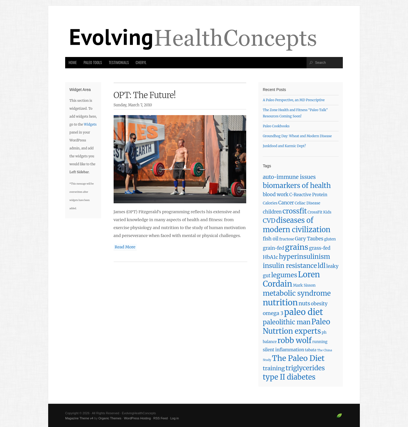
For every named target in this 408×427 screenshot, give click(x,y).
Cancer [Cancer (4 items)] (286, 203)
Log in (174, 418)
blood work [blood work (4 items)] (275, 195)
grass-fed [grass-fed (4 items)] (319, 248)
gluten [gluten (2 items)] (330, 239)
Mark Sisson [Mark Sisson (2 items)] (304, 285)
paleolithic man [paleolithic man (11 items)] (287, 322)
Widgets (90, 124)
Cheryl (141, 62)
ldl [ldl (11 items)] (322, 266)
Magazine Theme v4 (79, 418)
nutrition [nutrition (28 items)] (280, 302)
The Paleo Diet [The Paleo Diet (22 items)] (298, 358)
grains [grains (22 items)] (296, 247)
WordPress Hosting (137, 418)
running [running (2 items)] (319, 341)
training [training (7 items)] (274, 368)
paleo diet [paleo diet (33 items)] (303, 312)
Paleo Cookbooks (276, 126)
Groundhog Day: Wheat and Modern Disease (297, 136)
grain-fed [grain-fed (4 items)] (273, 248)
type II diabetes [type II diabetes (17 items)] (289, 377)
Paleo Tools (93, 62)
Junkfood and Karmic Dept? (284, 146)
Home (73, 62)
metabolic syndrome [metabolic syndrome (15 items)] (297, 293)
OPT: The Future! (145, 95)
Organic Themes (109, 418)
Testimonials (119, 62)
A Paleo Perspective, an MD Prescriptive (294, 100)
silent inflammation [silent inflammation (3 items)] (283, 349)
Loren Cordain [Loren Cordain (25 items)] (291, 279)
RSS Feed (160, 418)
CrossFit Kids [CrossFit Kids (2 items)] (320, 212)
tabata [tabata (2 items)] (310, 350)
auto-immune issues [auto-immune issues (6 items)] (289, 177)
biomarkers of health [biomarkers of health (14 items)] (297, 185)
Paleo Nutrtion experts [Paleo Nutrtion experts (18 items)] (296, 326)
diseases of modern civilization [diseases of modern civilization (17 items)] (296, 225)
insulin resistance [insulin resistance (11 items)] (290, 266)
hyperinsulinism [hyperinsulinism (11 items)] (304, 257)
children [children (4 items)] (272, 212)
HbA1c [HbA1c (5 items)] (270, 257)
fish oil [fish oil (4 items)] (270, 239)
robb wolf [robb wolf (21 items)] (294, 340)
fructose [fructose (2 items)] (286, 239)
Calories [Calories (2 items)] (270, 203)
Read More (125, 247)
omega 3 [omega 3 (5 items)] (273, 313)
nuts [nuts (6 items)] (304, 303)
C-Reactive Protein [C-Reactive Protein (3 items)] (308, 194)
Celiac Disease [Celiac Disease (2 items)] (307, 203)
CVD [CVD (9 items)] (269, 221)
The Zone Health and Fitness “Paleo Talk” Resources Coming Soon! (295, 113)
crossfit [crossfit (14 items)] (294, 211)
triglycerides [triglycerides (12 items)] (305, 368)
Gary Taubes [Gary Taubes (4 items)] (309, 239)
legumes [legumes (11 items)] (284, 275)
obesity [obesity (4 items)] (319, 304)
